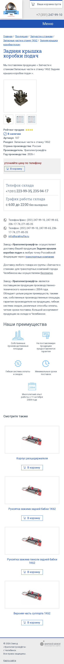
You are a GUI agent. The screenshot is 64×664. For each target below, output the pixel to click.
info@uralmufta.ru (19, 236)
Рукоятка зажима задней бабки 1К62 (32, 509)
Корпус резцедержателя (32, 458)
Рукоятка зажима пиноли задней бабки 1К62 (32, 561)
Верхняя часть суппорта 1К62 (32, 613)
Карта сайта (9, 660)
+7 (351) (49, 15)
